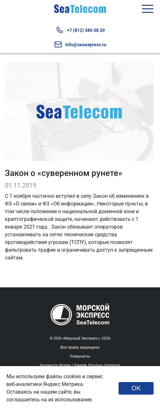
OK (136, 388)
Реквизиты (80, 356)
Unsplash (112, 365)
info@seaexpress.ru (80, 44)
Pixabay (95, 365)
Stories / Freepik (73, 365)
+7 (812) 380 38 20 (80, 30)
